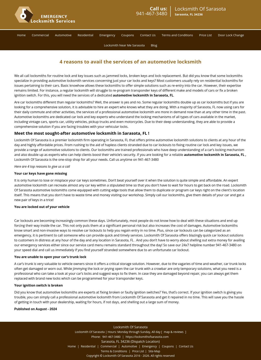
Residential (85, 35)
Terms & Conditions (114, 351)
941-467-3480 (151, 13)
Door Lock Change (231, 35)
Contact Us (148, 35)
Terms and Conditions (177, 35)
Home (21, 35)
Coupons (127, 35)
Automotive (63, 35)
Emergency (107, 35)
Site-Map (154, 351)
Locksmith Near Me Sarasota (124, 45)
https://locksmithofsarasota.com (147, 337)
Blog (154, 45)
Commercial (40, 35)
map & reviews (174, 332)
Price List (205, 35)
